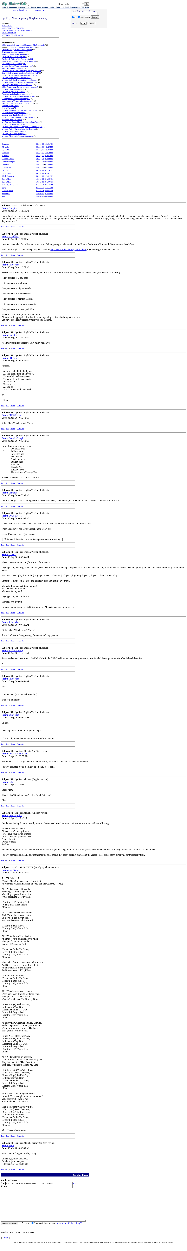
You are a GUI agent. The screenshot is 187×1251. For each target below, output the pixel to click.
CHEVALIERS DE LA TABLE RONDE (17, 30)
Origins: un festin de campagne (13, 52)
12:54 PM (49, 153)
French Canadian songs (10, 106)
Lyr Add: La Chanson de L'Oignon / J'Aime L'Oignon (22, 127)
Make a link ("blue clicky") (69, 1229)
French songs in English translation (15, 94)
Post (2, 227)
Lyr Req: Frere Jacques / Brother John (16, 78)
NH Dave (5, 156)
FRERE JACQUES (9, 33)
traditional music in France (12, 120)
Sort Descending (35, 10)
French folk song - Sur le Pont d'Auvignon (18, 103)
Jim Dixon (6, 193)
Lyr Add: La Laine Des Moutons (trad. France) (19, 80)
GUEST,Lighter (8, 158)
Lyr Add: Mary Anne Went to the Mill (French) (19, 75)
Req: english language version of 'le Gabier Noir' (20, 73)
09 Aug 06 (40, 170)
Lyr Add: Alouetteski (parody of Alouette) (17, 136)
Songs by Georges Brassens (12, 68)
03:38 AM (49, 188)
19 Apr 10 (40, 188)
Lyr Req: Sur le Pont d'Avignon (14, 134)
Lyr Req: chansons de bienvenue (14, 131)
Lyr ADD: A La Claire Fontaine (14, 57)
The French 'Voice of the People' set (15, 59)
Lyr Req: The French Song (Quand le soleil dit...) (20, 110)
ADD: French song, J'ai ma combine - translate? (20, 87)
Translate (20, 227)
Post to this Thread (20, 10)
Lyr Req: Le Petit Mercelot (12, 89)
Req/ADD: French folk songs (13, 54)
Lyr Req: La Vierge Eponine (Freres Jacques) (19, 96)
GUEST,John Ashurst (10, 185)
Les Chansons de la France (12, 64)
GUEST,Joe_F (7, 167)
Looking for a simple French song (14, 115)
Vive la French (7, 108)
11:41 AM (49, 176)
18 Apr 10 (40, 185)
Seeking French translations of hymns (16, 99)
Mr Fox (5, 170)
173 (26, 54)
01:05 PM (49, 156)
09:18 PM (49, 167)
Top (7, 227)
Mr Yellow (6, 147)
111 (24, 64)
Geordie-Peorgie (8, 161)
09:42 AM (49, 173)
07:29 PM (49, 164)
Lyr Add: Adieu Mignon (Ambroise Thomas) (19, 129)
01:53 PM (49, 193)
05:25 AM (49, 170)
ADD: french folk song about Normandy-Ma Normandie (23, 45)
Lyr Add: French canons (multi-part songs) (18, 117)
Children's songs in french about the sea (17, 50)
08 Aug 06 (40, 144)
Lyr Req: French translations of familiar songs (19, 82)
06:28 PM (49, 191)
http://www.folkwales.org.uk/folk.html (69, 249)
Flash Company (8, 176)
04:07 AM (49, 182)
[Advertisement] (89, 48)
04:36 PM (49, 161)
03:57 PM (49, 185)
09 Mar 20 (40, 193)
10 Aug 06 (40, 179)
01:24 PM (49, 158)
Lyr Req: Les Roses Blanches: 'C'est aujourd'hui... (20, 122)
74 (15, 108)
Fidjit (4, 188)
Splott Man (6, 150)
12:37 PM (49, 150)
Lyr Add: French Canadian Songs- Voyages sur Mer (21, 71)
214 (31, 59)
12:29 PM (49, 147)
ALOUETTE (7, 26)
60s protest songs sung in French (14, 113)
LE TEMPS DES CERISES (12, 35)
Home (45, 10)
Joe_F (4, 196)
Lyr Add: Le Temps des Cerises (13, 124)
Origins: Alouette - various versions (22, 47)
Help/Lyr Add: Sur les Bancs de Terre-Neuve (19, 61)
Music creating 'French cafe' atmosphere (17, 101)
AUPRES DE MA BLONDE (13, 28)
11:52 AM (49, 144)
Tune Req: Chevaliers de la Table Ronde (17, 85)
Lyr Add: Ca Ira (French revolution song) (17, 66)
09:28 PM (49, 196)
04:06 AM (49, 179)
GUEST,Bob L (7, 191)
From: (5, 208)
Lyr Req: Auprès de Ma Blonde (13, 92)
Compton (5, 144)
